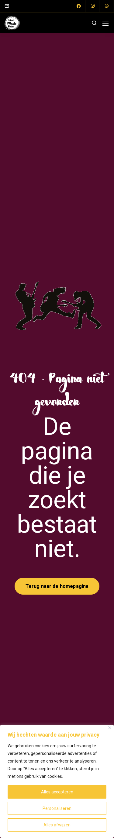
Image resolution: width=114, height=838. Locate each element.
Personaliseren (57, 808)
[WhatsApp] (106, 6)
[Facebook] (78, 6)
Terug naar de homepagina (57, 586)
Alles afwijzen (57, 824)
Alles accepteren (57, 791)
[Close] (110, 727)
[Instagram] (92, 6)
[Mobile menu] (105, 23)
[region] (57, 781)
